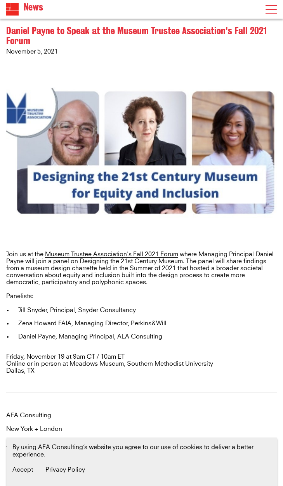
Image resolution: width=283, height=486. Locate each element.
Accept (22, 470)
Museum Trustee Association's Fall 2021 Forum (111, 254)
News (33, 7)
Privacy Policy (65, 470)
